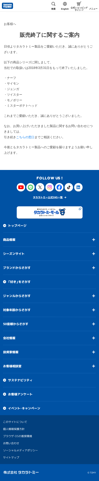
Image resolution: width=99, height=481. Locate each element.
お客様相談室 (12, 366)
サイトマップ (11, 457)
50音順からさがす (15, 324)
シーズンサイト (14, 254)
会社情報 (9, 338)
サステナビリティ (20, 380)
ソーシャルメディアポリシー (20, 450)
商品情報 (9, 240)
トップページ (17, 225)
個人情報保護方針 (14, 429)
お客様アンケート (20, 394)
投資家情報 (10, 352)
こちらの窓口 (25, 137)
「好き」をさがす (19, 282)
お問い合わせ (11, 443)
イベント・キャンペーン (24, 408)
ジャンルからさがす (17, 296)
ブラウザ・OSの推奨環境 (17, 436)
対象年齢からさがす (17, 310)
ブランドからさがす (17, 268)
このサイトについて (15, 422)
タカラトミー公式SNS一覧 (48, 197)
